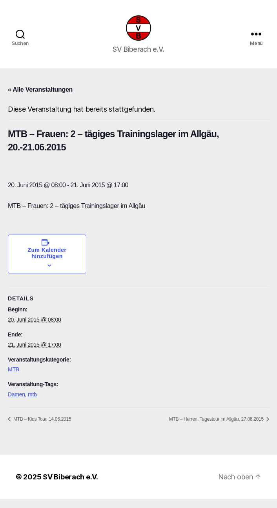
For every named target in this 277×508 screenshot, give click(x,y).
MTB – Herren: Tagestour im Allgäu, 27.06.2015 (217, 428)
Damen (16, 403)
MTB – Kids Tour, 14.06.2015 (41, 428)
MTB (13, 379)
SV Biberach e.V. (70, 486)
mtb (32, 403)
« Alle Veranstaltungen (40, 98)
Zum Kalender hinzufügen (47, 262)
